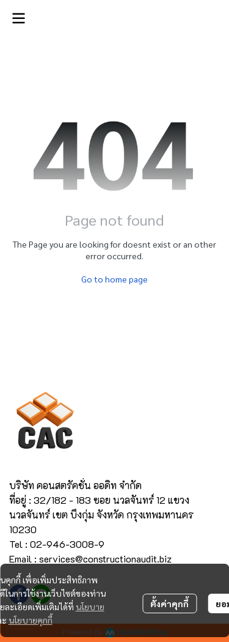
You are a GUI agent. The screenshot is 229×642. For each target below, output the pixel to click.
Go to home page (114, 278)
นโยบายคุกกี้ (31, 619)
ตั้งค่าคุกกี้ (169, 603)
